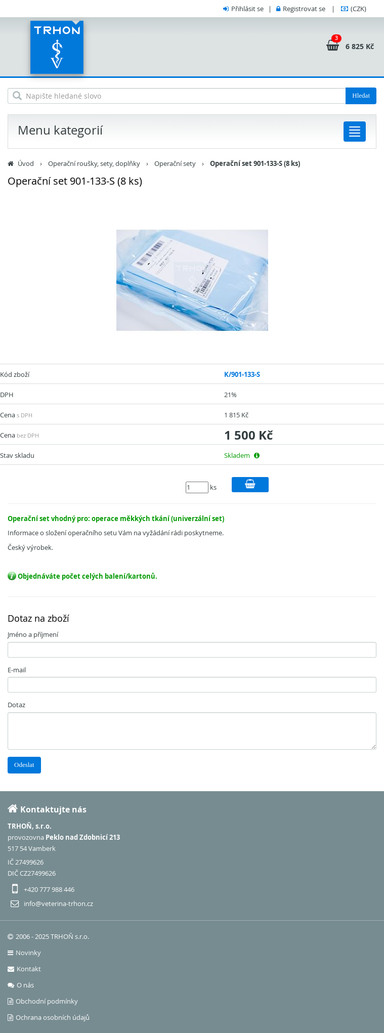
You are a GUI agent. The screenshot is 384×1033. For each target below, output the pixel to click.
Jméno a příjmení (33, 634)
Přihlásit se (247, 8)
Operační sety (175, 163)
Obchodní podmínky (43, 1001)
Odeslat (24, 764)
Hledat (361, 95)
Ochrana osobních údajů (49, 1017)
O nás (21, 984)
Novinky (24, 952)
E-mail (17, 669)
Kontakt (24, 968)
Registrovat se (304, 8)
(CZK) (358, 8)
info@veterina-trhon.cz (58, 903)
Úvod (26, 163)
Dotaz (16, 704)
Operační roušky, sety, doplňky (94, 163)
